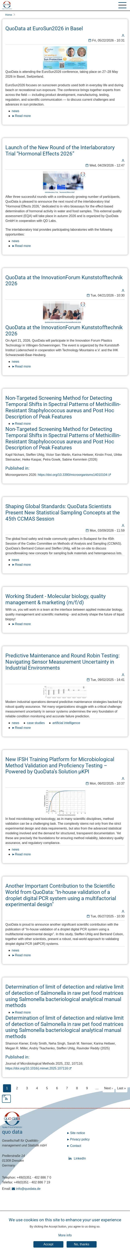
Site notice (77, 1133)
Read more (23, 116)
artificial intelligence (66, 723)
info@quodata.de (28, 1188)
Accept (48, 1248)
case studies (36, 723)
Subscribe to (65, 1099)
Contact (75, 1145)
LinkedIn (71, 1158)
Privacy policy (80, 1139)
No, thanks (81, 1248)
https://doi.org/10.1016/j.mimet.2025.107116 (36, 1068)
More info (65, 1239)
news (15, 111)
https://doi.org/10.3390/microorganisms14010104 (72, 474)
